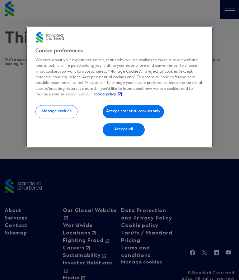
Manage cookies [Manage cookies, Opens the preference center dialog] (57, 111)
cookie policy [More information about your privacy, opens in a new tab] (105, 94)
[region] (119, 87)
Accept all (123, 129)
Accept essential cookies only (133, 111)
